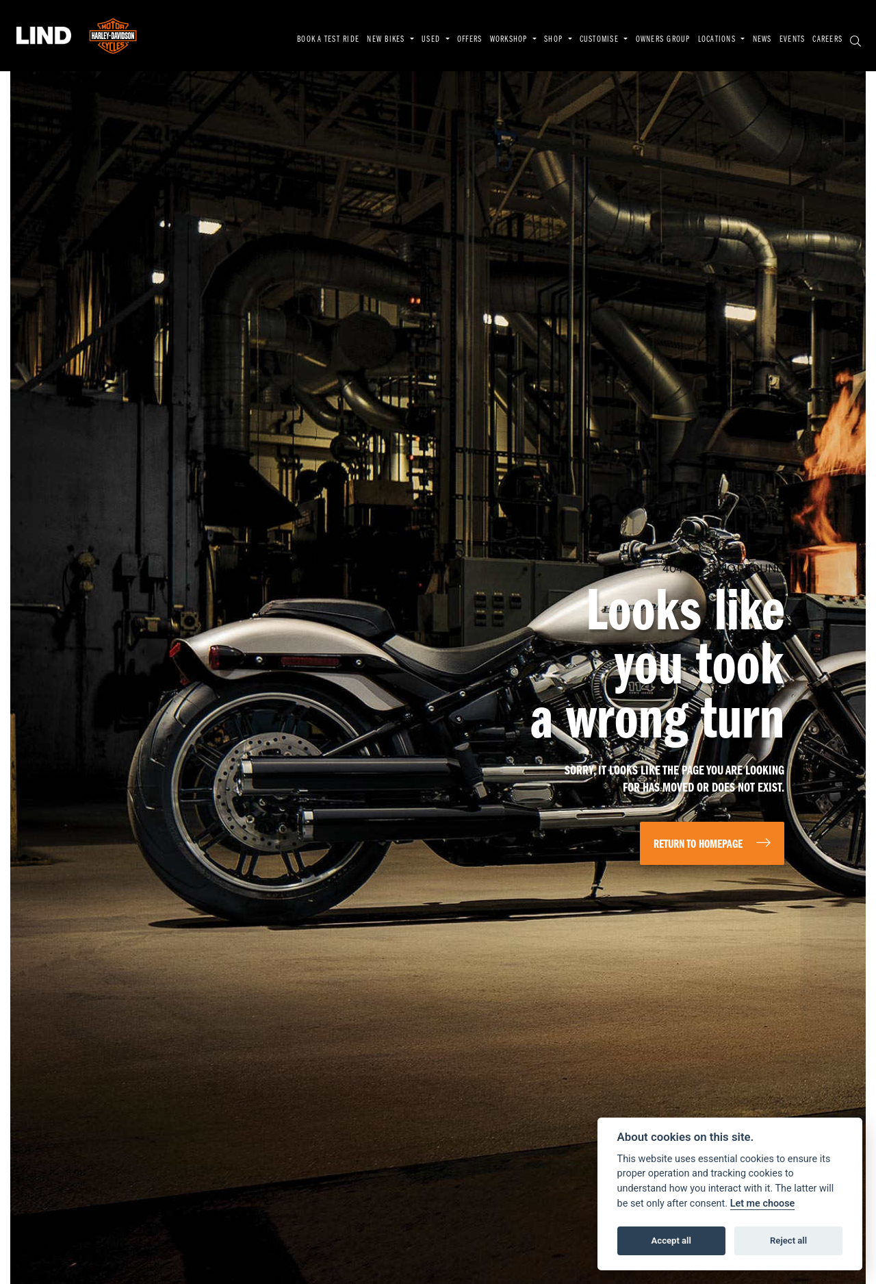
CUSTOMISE (600, 40)
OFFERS (469, 40)
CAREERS (827, 40)
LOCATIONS (718, 40)
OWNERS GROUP (663, 40)
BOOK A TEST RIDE (328, 40)
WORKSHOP (510, 40)
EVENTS (793, 40)
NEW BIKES (387, 40)
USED (432, 40)
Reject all (788, 1240)
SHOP (554, 40)
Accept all (671, 1240)
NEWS (762, 40)
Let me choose (762, 1203)
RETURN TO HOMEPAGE (698, 845)
